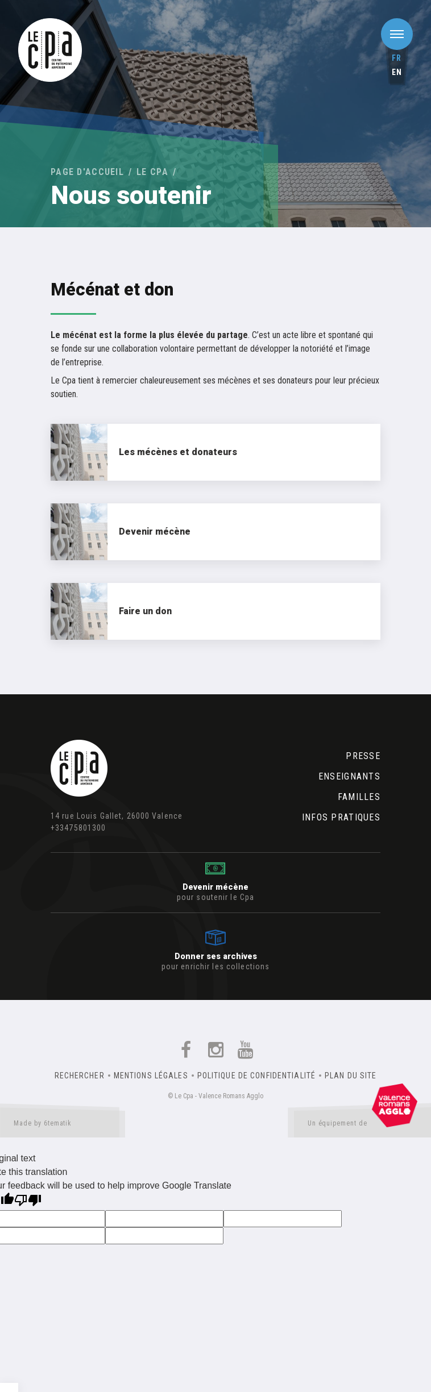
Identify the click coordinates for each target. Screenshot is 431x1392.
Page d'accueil (87, 171)
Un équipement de (362, 1125)
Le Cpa (152, 171)
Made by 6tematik (62, 1125)
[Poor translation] (28, 1201)
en (397, 72)
